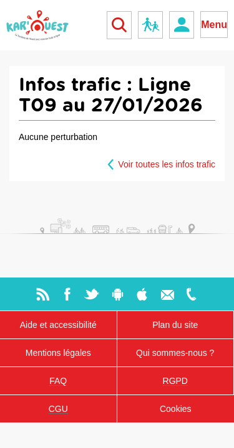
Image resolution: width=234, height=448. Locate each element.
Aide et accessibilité (58, 325)
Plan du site (175, 325)
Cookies (176, 409)
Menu (214, 24)
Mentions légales (58, 353)
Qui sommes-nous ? (175, 353)
